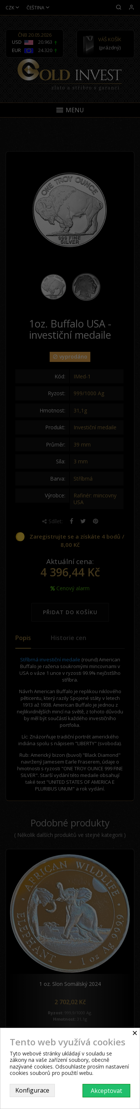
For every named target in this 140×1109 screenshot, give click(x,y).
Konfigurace (32, 1090)
